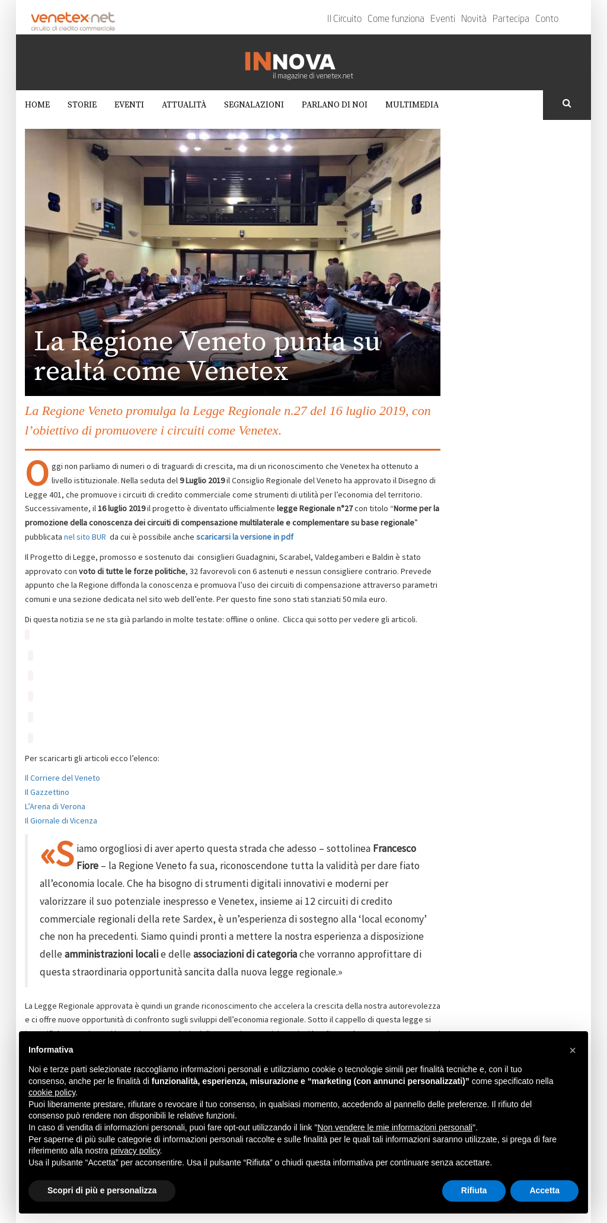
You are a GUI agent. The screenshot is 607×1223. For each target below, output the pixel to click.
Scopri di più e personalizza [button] (101, 1190)
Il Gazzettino (47, 792)
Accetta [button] (544, 1190)
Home (37, 105)
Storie (82, 105)
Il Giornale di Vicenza (61, 820)
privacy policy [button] (135, 1150)
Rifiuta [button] (474, 1190)
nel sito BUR (85, 536)
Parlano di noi (335, 105)
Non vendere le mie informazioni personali (394, 1127)
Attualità (184, 105)
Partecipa (511, 19)
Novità (474, 19)
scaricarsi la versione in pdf (244, 536)
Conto (546, 19)
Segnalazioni (254, 105)
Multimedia (412, 105)
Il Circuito (344, 19)
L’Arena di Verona (55, 806)
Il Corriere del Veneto (62, 777)
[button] (572, 1050)
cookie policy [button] (51, 1092)
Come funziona (396, 19)
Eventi (442, 19)
